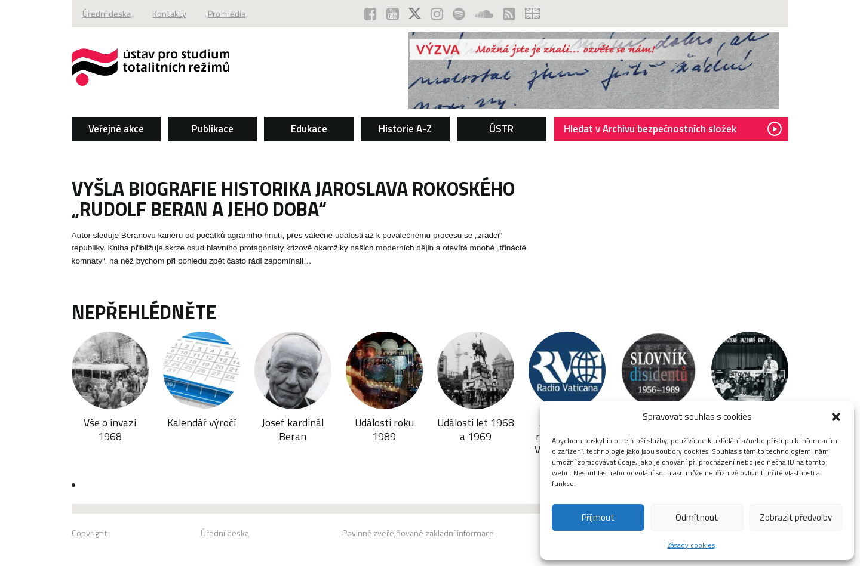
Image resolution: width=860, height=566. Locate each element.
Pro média (226, 13)
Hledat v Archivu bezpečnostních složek (673, 129)
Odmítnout (696, 517)
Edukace (309, 129)
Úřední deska (106, 13)
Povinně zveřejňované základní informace (418, 533)
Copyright (90, 533)
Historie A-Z (405, 129)
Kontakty (169, 13)
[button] (836, 417)
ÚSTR (501, 129)
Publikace (213, 129)
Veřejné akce (116, 129)
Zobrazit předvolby (796, 517)
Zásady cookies (691, 544)
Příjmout (598, 517)
